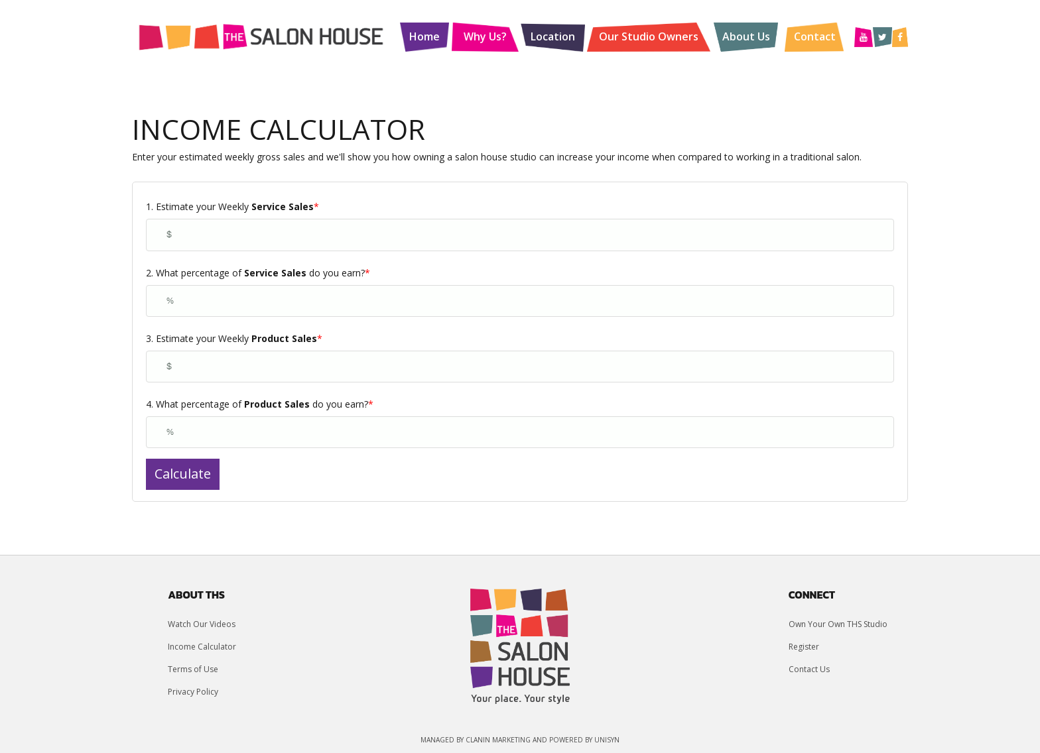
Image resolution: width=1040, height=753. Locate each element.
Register (804, 646)
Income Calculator (202, 646)
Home (424, 36)
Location (553, 36)
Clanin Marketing (498, 739)
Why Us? (485, 36)
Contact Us (809, 669)
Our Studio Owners (648, 36)
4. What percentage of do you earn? (259, 404)
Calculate (183, 474)
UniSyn (606, 739)
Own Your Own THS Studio (838, 624)
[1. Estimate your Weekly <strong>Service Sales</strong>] (520, 235)
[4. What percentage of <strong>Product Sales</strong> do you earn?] (520, 432)
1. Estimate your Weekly (232, 206)
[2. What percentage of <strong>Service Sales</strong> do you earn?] (520, 301)
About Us (746, 36)
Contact (815, 36)
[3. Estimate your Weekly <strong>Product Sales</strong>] (520, 366)
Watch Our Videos (201, 624)
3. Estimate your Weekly (234, 338)
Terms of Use (193, 669)
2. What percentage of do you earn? (258, 272)
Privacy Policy (193, 691)
